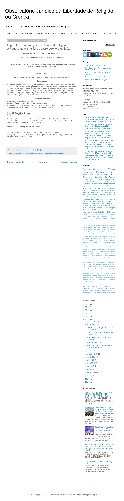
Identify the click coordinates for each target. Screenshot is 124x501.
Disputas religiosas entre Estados (92, 227)
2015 (87, 319)
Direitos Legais (97, 223)
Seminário (112, 264)
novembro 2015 (92, 325)
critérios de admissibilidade (93, 275)
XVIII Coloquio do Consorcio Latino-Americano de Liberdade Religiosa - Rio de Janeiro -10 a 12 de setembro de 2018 (99, 119)
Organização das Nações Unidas (102, 181)
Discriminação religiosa (108, 225)
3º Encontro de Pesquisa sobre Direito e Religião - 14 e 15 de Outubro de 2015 (98, 152)
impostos (93, 279)
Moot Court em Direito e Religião (96, 80)
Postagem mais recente (15, 162)
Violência (94, 199)
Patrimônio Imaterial (102, 255)
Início (9, 33)
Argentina (100, 199)
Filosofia (85, 231)
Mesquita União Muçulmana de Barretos (101, 251)
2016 (87, 316)
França (103, 188)
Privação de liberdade (99, 260)
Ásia (87, 295)
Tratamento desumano (95, 208)
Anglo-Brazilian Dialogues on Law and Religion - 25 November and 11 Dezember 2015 (99, 147)
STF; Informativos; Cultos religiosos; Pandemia (96, 264)
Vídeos (107, 179)
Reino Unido (87, 194)
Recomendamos (92, 169)
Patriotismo (112, 255)
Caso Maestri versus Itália (95, 342)
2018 (87, 310)
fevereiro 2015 (92, 372)
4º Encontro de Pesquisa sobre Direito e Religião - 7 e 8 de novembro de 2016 (98, 132)
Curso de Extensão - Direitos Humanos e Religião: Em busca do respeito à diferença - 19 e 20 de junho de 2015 (99, 157)
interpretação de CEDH (103, 279)
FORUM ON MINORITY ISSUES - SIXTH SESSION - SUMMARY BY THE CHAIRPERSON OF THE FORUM (99, 394)
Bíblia (98, 216)
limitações (101, 212)
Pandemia (93, 255)
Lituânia (85, 251)
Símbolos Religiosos (109, 266)
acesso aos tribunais (89, 271)
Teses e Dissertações (101, 268)
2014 (87, 379)
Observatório (101, 175)
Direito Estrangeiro (42, 33)
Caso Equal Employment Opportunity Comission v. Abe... (99, 346)
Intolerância (100, 203)
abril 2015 (90, 369)
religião (108, 212)
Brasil (101, 179)
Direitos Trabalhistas (109, 223)
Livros (85, 179)
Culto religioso (96, 218)
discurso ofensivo (92, 277)
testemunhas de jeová (96, 190)
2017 (87, 313)
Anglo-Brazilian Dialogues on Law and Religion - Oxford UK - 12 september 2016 (99, 137)
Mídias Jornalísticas (101, 253)
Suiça (84, 266)
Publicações (74, 33)
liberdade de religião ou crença (100, 286)
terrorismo (103, 290)
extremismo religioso (108, 210)
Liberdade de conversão (102, 247)
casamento (86, 273)
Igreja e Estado (99, 231)
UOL (110, 268)
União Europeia (109, 208)
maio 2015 (91, 366)
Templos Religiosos (88, 268)
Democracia (86, 221)
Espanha (92, 203)
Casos (16, 33)
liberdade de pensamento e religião (93, 284)
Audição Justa (87, 216)
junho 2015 (91, 363)
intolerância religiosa (90, 212)
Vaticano (95, 194)
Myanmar (92, 253)
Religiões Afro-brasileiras (108, 262)
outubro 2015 (91, 351)
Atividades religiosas (89, 214)
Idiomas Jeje (91, 231)
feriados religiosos (109, 277)
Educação (102, 194)
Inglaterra (97, 188)
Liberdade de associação (91, 205)
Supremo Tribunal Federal (94, 266)
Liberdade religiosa (108, 186)
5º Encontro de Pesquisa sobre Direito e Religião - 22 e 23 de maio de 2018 (98, 125)
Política (112, 192)
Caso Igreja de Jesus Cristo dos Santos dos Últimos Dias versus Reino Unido (104, 429)
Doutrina (94, 184)
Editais (104, 227)
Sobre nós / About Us (108, 33)
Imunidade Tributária (109, 231)
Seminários (61, 153)
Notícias (87, 172)
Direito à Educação (109, 221)
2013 (87, 382)
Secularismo (86, 199)
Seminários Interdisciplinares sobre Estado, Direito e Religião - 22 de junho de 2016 (99, 141)
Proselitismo (96, 262)
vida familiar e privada (94, 292)
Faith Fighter (96, 229)
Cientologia (104, 216)
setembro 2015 (92, 354)
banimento (112, 271)
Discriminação (87, 188)
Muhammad (86, 253)
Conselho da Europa (104, 177)
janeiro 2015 (91, 375)
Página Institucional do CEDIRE (95, 65)
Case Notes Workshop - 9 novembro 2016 (99, 129)
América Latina (95, 186)
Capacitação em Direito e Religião (96, 77)
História (107, 192)
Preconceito (111, 197)
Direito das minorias (96, 221)
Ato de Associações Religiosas (105, 214)
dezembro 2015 (92, 322)
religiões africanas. (94, 290)
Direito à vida (87, 223)
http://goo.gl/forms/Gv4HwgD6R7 (19, 135)
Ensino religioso (110, 227)
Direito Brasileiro (27, 33)
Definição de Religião (108, 218)
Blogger (94, 495)
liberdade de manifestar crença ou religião (102, 282)
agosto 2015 (91, 357)
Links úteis (85, 33)
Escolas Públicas (87, 229)
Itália (113, 242)
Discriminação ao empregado (91, 225)
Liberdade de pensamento (107, 249)
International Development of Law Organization (97, 242)
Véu (114, 268)
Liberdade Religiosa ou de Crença (94, 244)
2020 (87, 307)
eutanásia (100, 277)
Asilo (113, 212)
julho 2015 (91, 360)
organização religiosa (102, 288)
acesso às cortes (102, 271)
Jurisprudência (110, 203)
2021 (87, 304)
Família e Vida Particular (108, 229)
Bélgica (94, 216)
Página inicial (42, 162)
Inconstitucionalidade (88, 234)
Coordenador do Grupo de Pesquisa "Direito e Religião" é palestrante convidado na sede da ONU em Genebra (105, 410)
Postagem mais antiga (69, 162)
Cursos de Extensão (103, 201)
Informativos (101, 184)
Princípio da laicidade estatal (107, 258)
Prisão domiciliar (87, 260)
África (84, 295)
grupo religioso (87, 279)
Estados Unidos (99, 192)
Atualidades (92, 201)
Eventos (95, 33)
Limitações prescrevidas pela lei (97, 197)
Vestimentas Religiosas (91, 210)
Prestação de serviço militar (90, 258)
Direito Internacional (59, 33)
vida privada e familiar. (108, 292)
